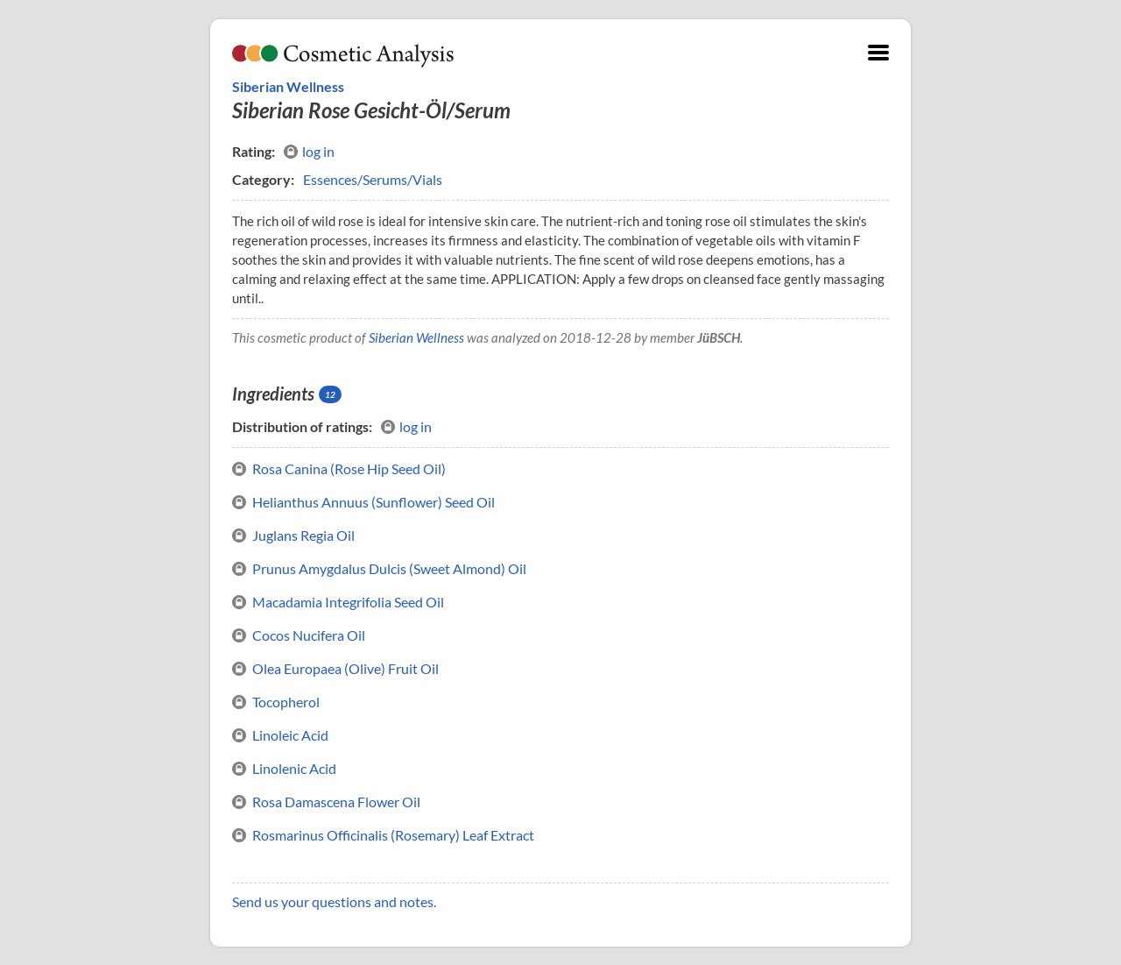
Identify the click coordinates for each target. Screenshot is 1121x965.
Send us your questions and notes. (334, 901)
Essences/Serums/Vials (372, 179)
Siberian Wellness (288, 86)
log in (309, 151)
